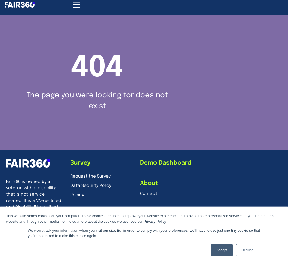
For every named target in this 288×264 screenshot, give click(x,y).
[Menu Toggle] (76, 5)
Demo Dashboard (165, 163)
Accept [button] (221, 250)
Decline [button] (247, 250)
